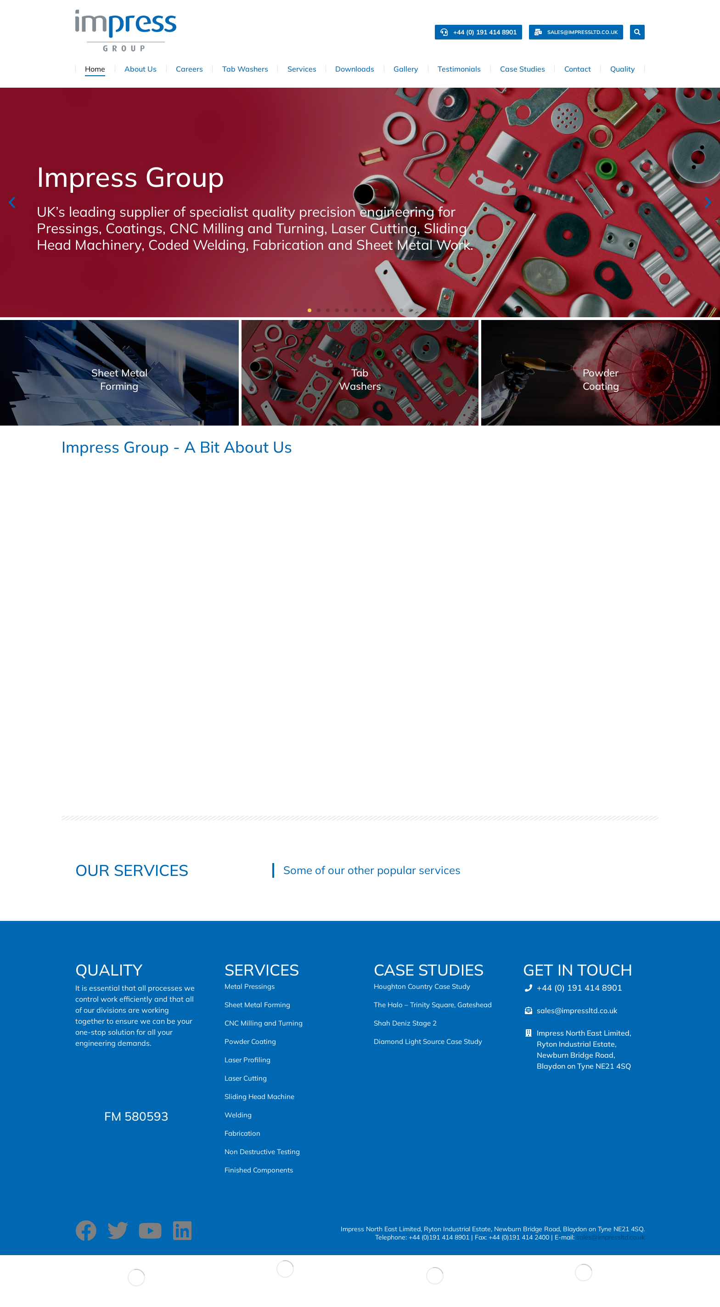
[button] (12, 202)
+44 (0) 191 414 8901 (478, 32)
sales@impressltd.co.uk (576, 32)
